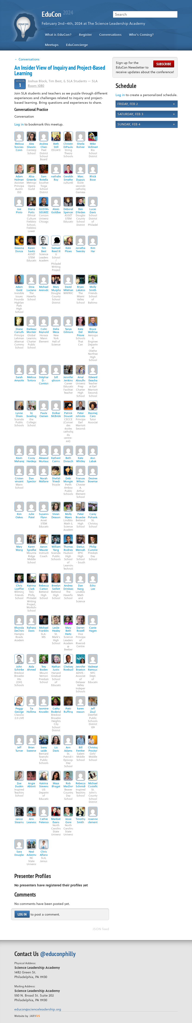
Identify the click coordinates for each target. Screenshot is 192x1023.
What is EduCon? (58, 34)
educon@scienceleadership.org (37, 1009)
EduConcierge (77, 44)
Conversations (110, 34)
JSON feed (101, 928)
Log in (19, 124)
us (35, 1016)
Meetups (52, 44)
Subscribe (163, 64)
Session (20, 84)
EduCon (57, 14)
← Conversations (26, 59)
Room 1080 (36, 85)
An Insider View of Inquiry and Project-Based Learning (59, 70)
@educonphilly (58, 953)
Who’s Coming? (141, 34)
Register (85, 34)
